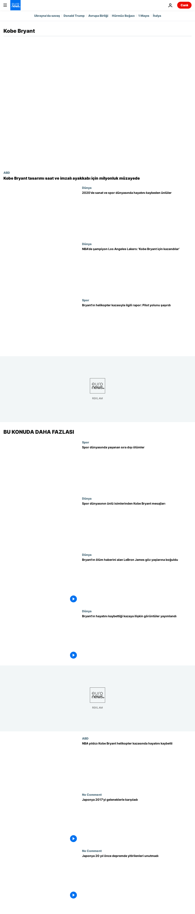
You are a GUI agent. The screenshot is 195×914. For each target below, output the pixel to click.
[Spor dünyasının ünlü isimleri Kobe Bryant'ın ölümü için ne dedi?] (137, 525)
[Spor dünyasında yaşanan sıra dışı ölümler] (137, 468)
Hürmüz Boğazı (123, 15)
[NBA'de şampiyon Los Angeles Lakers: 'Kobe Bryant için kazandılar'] (137, 270)
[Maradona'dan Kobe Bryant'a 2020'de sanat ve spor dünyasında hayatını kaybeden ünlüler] (137, 214)
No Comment (92, 794)
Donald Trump (74, 15)
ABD (6, 172)
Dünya (86, 187)
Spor (85, 300)
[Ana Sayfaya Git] (15, 5)
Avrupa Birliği (98, 15)
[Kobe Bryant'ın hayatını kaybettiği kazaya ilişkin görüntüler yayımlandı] (137, 637)
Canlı (184, 5)
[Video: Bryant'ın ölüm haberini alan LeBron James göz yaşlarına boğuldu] (137, 581)
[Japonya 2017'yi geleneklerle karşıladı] (137, 821)
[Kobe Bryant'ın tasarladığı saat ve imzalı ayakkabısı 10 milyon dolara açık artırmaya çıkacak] (97, 178)
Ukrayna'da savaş (47, 15)
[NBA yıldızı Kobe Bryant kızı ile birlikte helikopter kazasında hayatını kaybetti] (137, 765)
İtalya (157, 15)
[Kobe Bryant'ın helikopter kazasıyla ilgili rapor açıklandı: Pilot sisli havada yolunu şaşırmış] (137, 326)
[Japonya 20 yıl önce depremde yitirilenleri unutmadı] (137, 877)
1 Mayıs (143, 15)
